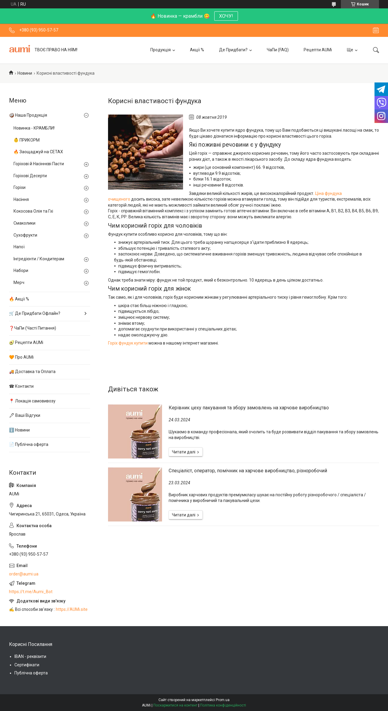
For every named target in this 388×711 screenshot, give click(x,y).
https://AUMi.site (72, 609)
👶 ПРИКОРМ (27, 140)
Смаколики (24, 223)
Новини (24, 73)
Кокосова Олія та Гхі (33, 211)
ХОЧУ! (226, 16)
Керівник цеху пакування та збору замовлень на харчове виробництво (249, 408)
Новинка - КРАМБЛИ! (34, 128)
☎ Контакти (21, 386)
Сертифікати (26, 664)
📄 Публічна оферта (28, 444)
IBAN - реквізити (30, 656)
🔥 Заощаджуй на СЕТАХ (38, 151)
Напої (19, 246)
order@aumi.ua (23, 574)
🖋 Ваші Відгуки (24, 415)
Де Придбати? (233, 49)
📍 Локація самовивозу (32, 401)
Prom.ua (223, 700)
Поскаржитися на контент (175, 705)
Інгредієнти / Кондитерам (39, 258)
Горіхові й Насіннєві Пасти (39, 163)
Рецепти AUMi (318, 49)
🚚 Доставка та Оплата (32, 371)
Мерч (19, 282)
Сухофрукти (25, 235)
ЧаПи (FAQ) (278, 49)
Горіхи (20, 187)
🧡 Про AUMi (21, 357)
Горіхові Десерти (30, 175)
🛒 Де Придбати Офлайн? (34, 313)
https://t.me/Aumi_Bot (31, 591)
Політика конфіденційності (223, 705)
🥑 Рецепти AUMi (26, 342)
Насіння (21, 199)
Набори (21, 270)
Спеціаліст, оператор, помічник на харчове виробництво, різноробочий (248, 471)
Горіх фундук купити (128, 343)
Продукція (160, 49)
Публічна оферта (31, 673)
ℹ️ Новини (19, 430)
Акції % (197, 49)
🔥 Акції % (19, 299)
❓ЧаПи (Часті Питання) (32, 328)
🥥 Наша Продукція (28, 115)
